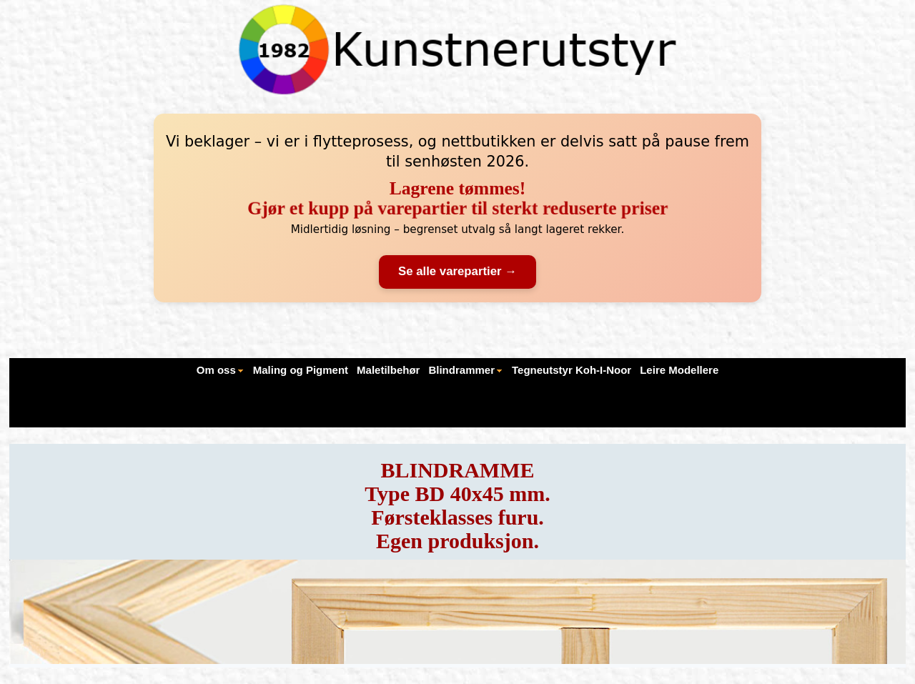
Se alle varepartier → (457, 271)
